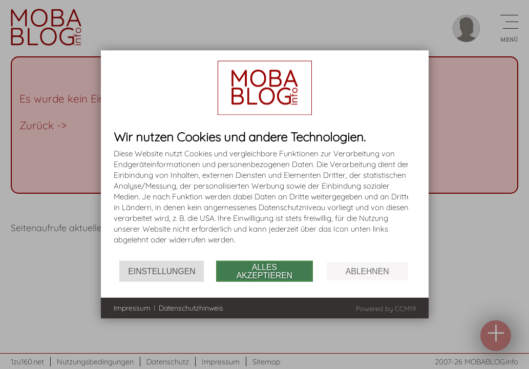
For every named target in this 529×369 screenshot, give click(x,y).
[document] (265, 195)
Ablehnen (367, 270)
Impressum (132, 307)
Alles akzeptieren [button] (264, 270)
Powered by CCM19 (386, 308)
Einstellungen (161, 270)
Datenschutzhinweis (191, 307)
